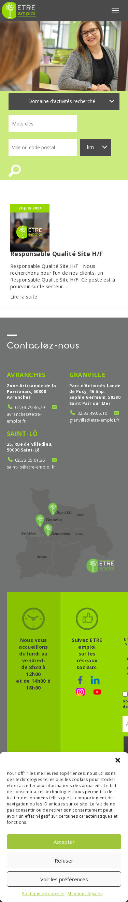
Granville (87, 375)
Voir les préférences (64, 879)
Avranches (26, 375)
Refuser (64, 860)
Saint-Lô (22, 433)
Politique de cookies (43, 894)
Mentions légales (85, 894)
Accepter (64, 841)
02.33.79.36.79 (30, 407)
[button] (117, 760)
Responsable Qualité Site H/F (56, 254)
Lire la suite (23, 296)
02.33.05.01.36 (30, 460)
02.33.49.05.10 (92, 413)
